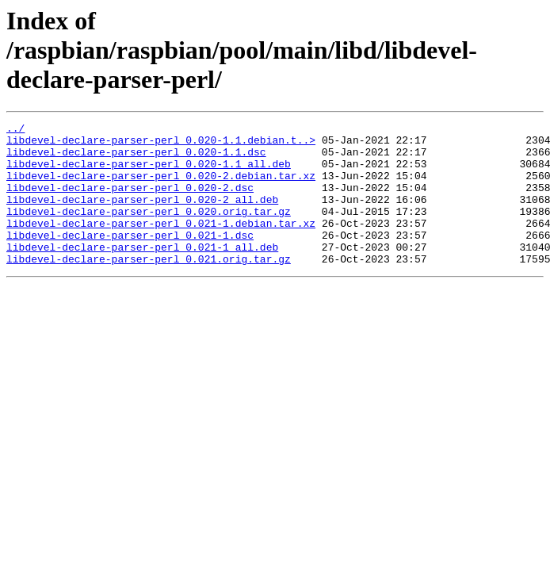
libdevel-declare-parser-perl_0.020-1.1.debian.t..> (160, 144)
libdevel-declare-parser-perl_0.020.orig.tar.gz (148, 230)
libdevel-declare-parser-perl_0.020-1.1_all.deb (148, 173)
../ (15, 130)
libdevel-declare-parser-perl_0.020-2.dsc (130, 201)
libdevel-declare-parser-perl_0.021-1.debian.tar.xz (160, 244)
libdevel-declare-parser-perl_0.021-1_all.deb (142, 273)
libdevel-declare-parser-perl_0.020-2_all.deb (142, 216)
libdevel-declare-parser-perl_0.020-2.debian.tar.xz (160, 187)
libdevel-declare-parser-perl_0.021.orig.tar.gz (148, 287)
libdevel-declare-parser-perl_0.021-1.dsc (130, 258)
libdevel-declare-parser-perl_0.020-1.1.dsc (136, 158)
